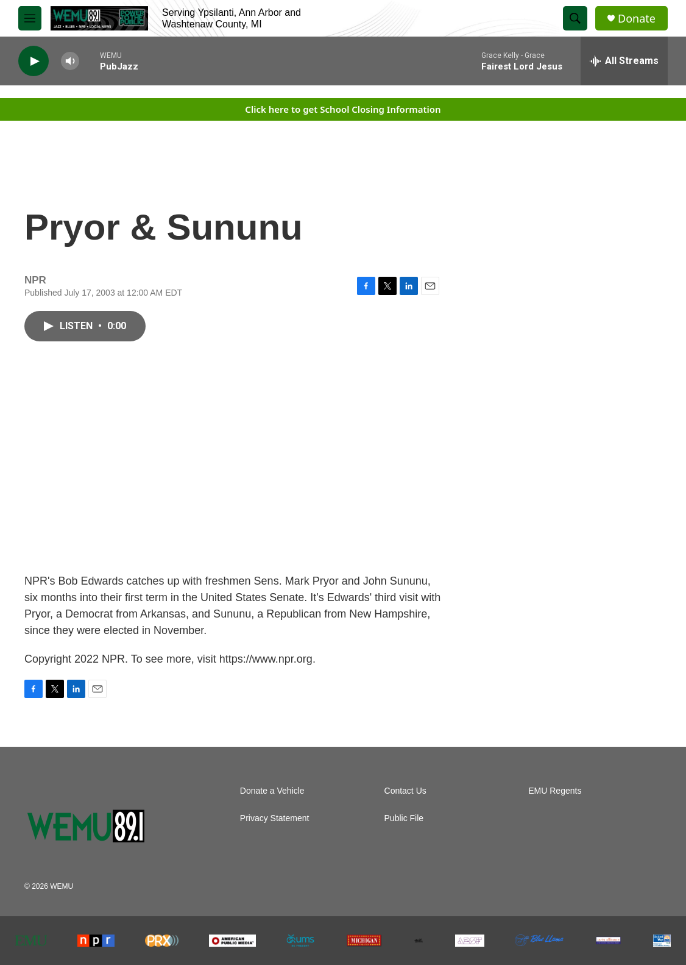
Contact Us (405, 791)
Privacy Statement (274, 818)
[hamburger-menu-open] (29, 18)
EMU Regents (554, 791)
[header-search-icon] (575, 18)
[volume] (70, 61)
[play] (33, 61)
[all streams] (624, 61)
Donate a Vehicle (272, 791)
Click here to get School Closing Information (342, 109)
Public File (404, 818)
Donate (637, 18)
